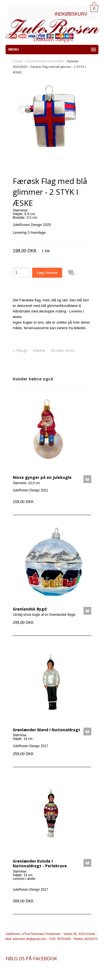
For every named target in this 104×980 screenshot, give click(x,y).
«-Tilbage (20, 350)
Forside (18, 61)
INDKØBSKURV (71, 13)
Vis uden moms (63, 350)
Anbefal (39, 350)
